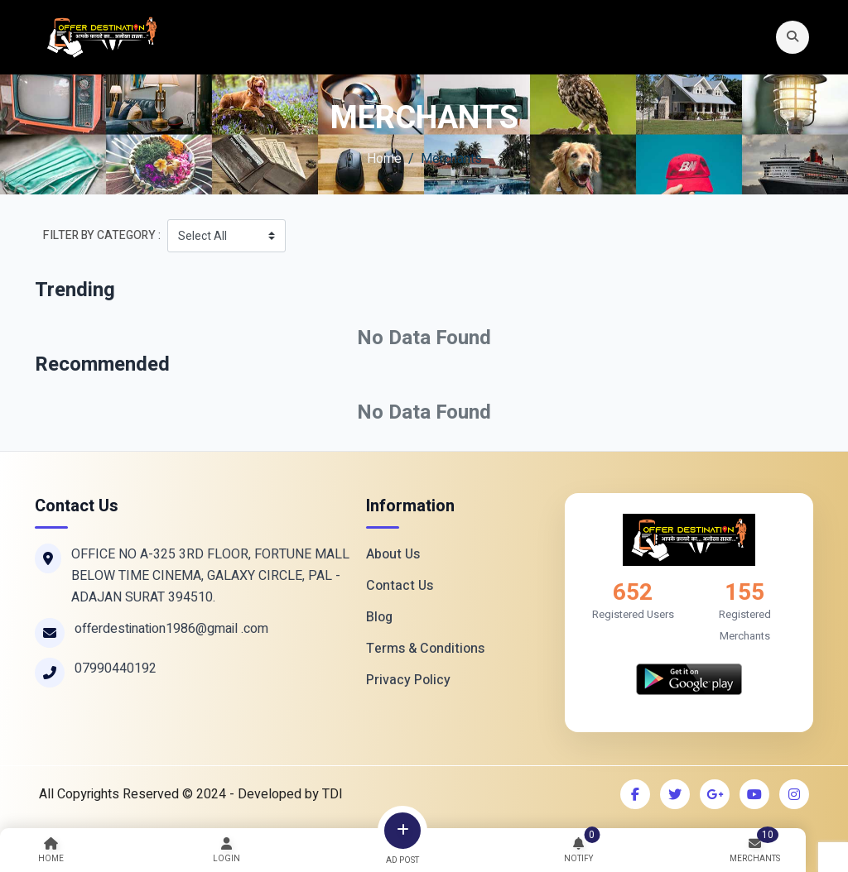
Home (384, 159)
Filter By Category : (102, 235)
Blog (379, 617)
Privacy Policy (408, 680)
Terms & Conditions (425, 649)
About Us (393, 554)
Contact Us (399, 586)
